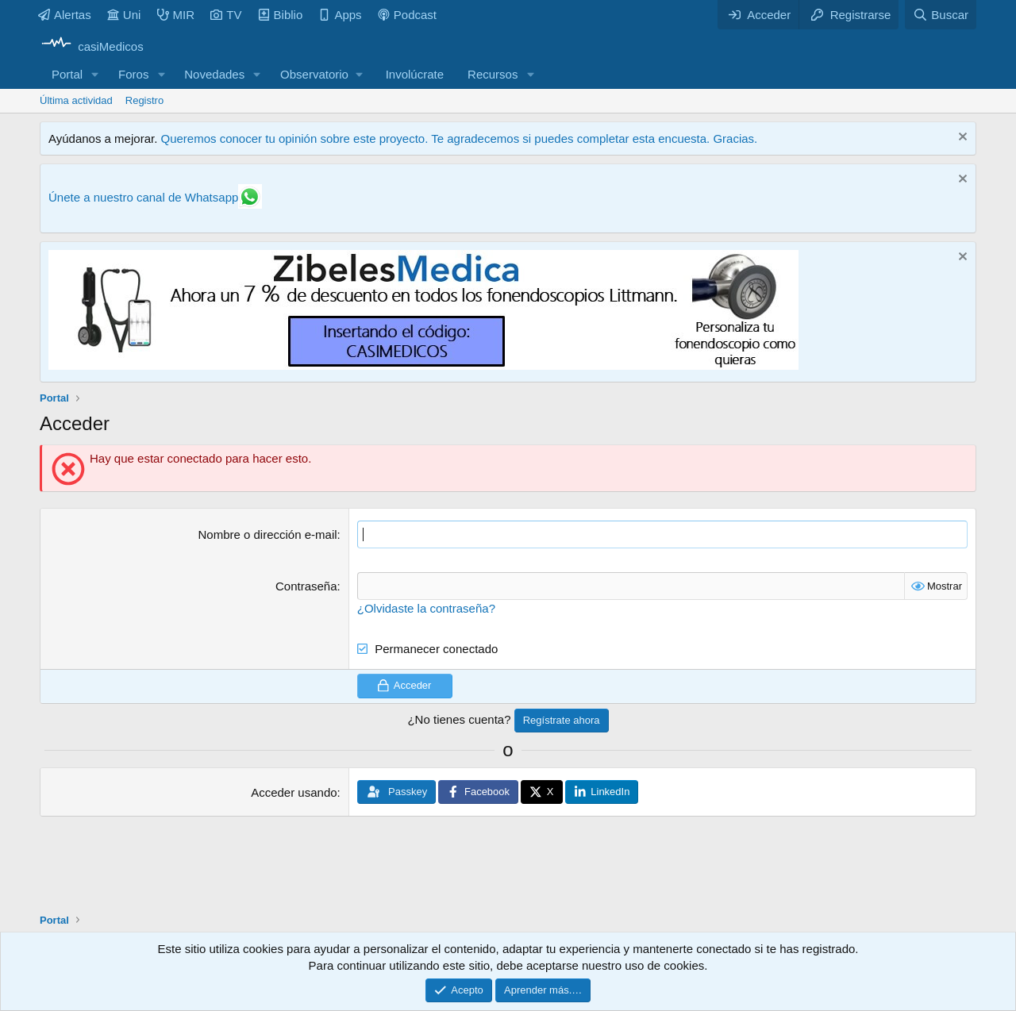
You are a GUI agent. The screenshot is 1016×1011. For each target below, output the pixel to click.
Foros (133, 74)
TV (225, 14)
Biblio (280, 14)
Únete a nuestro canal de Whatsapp (143, 197)
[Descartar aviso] (961, 138)
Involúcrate (415, 74)
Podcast (407, 14)
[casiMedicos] (92, 46)
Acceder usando (294, 792)
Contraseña (306, 586)
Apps (339, 14)
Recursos (493, 74)
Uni (124, 14)
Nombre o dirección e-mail (267, 534)
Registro (144, 100)
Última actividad (76, 100)
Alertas (64, 14)
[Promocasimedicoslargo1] (423, 365)
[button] (95, 74)
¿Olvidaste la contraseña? (426, 608)
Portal (67, 74)
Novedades (214, 74)
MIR (176, 14)
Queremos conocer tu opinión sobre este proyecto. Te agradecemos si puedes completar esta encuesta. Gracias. (458, 138)
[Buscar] (940, 14)
